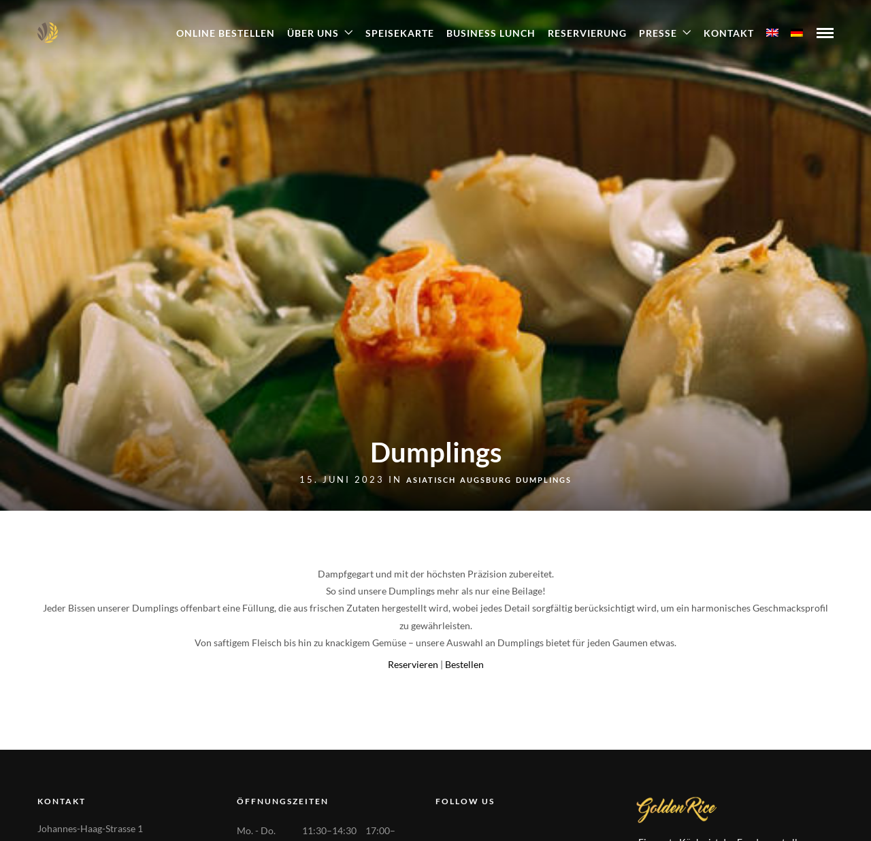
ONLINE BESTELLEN (225, 33)
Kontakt (729, 33)
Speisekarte (399, 33)
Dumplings (544, 479)
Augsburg (486, 479)
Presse (658, 33)
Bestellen (464, 664)
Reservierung (587, 33)
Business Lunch (491, 33)
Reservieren (413, 664)
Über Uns (313, 33)
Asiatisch (431, 479)
